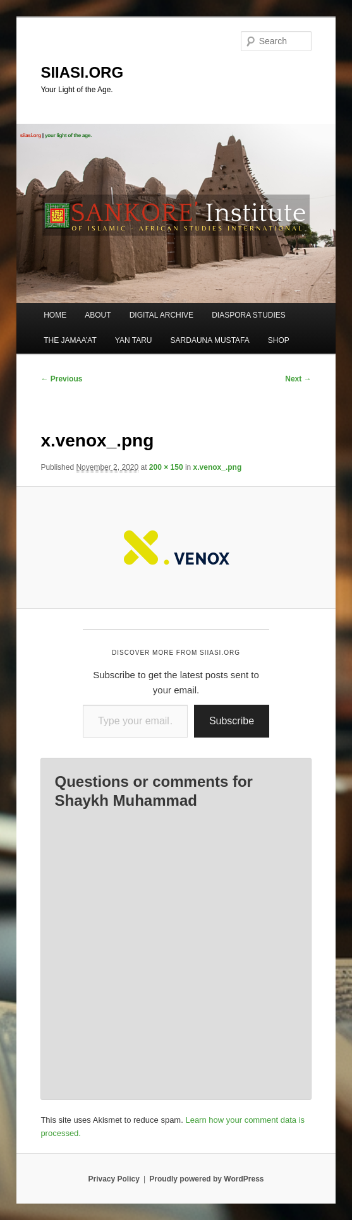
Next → (298, 378)
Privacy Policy (113, 1179)
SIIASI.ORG (81, 72)
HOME (55, 315)
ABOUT (98, 315)
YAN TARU (133, 340)
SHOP (278, 340)
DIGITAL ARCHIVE (161, 315)
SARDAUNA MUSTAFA (210, 340)
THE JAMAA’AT (70, 340)
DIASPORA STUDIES (249, 315)
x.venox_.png (217, 467)
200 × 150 (166, 467)
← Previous (61, 378)
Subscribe (231, 720)
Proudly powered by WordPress (206, 1179)
